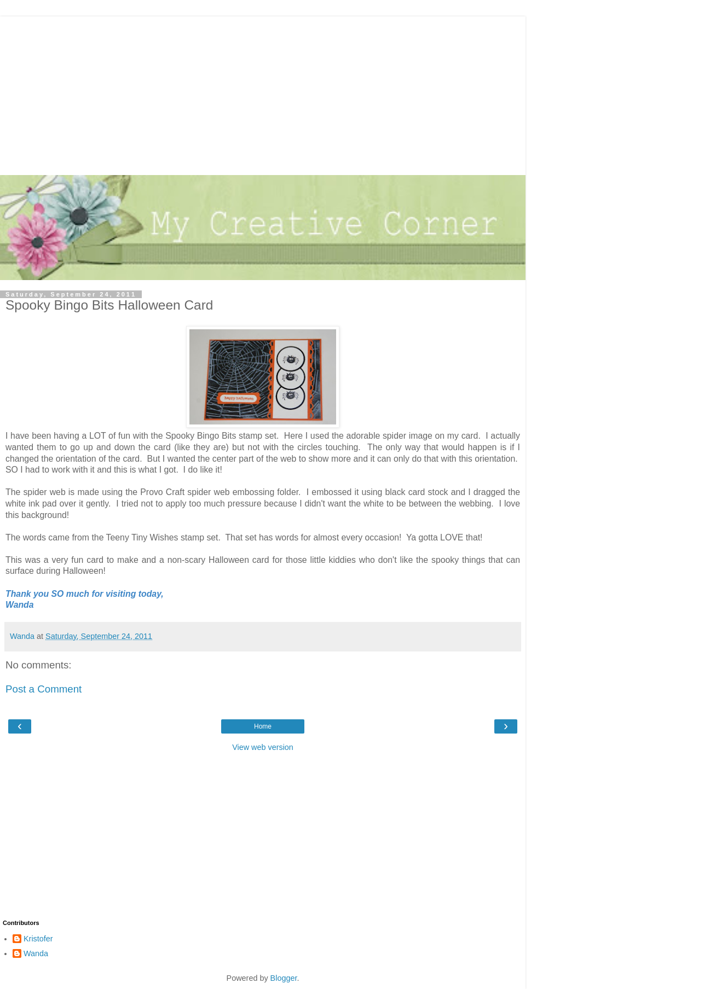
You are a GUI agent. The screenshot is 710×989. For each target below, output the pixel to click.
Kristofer (38, 938)
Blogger (283, 978)
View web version (262, 747)
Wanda (36, 953)
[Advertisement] (263, 93)
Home (263, 726)
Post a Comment (43, 689)
